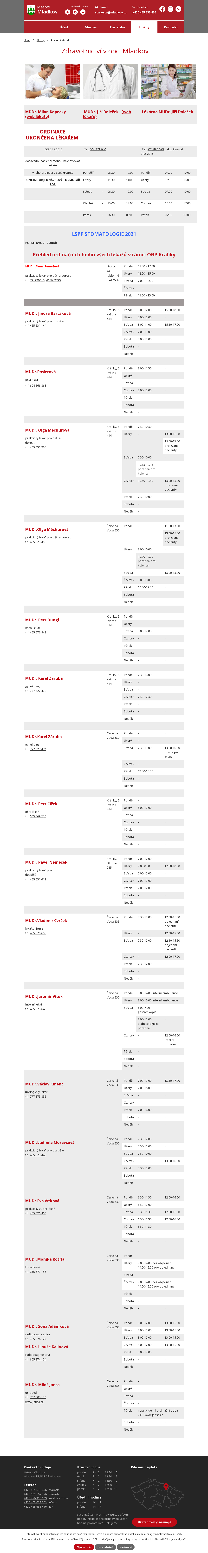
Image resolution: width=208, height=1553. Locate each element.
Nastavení (126, 1547)
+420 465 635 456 (144, 12)
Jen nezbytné (105, 1547)
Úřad (64, 27)
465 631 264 (38, 447)
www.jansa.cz (34, 1402)
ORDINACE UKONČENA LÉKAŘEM (53, 134)
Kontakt (171, 27)
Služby (144, 27)
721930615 (37, 280)
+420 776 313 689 (35, 1498)
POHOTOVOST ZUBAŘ (41, 243)
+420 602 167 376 (35, 1494)
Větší (67, 12)
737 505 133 (38, 1397)
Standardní (75, 12)
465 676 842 (38, 632)
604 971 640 (98, 149)
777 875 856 (38, 1096)
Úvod (37, 27)
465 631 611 (38, 879)
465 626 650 (38, 933)
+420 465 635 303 (35, 1502)
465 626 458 (38, 542)
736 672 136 (38, 1272)
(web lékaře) (37, 116)
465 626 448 (38, 1155)
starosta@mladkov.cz (111, 12)
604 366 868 (38, 385)
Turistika (117, 27)
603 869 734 (38, 816)
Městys (91, 27)
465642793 (53, 280)
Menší (82, 12)
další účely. (176, 1533)
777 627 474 (38, 691)
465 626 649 (38, 1009)
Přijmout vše (84, 1547)
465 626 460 (38, 1213)
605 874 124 (38, 1339)
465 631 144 (38, 325)
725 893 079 (156, 149)
